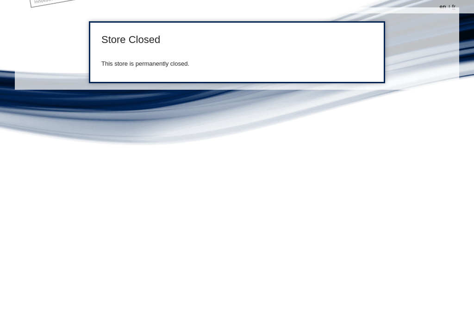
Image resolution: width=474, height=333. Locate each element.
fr (453, 7)
